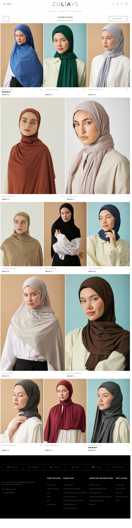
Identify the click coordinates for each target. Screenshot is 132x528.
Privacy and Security (96, 500)
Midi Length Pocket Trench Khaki (75, 492)
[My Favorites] (122, 4)
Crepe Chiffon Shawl (70, 508)
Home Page (52, 11)
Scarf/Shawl (61, 11)
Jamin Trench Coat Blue (71, 489)
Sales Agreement (95, 492)
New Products (121, 489)
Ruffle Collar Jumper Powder (73, 500)
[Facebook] (12, 467)
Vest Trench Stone (69, 496)
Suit (48, 500)
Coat (48, 492)
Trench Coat (51, 485)
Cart (117, 500)
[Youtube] (97, 467)
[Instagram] (33, 467)
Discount (119, 492)
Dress (49, 496)
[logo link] (65, 4)
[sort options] (118, 18)
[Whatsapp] (118, 467)
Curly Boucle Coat (69, 504)
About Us (92, 504)
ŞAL (69, 11)
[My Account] (117, 4)
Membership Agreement (98, 489)
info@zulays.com (9, 489)
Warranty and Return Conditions (100, 496)
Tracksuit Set (51, 504)
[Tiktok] (75, 467)
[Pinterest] (54, 467)
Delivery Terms (94, 485)
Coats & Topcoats (53, 489)
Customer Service (122, 496)
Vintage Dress (68, 485)
